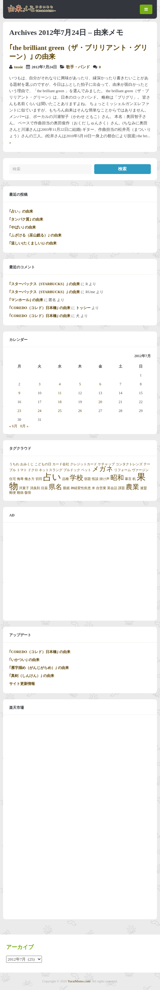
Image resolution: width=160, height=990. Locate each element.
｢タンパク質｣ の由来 (26, 219)
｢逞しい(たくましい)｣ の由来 (33, 243)
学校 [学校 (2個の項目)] (76, 478)
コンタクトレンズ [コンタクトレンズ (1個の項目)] (129, 464)
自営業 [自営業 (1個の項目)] (101, 488)
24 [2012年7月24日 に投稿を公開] (39, 411)
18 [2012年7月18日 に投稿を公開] (59, 402)
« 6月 (13, 426)
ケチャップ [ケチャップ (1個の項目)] (106, 464)
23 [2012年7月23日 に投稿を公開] (19, 411)
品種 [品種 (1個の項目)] (65, 479)
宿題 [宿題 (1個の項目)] (87, 479)
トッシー (83, 308)
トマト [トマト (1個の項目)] (22, 470)
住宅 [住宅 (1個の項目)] (12, 479)
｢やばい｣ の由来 (22, 227)
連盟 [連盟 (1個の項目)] (143, 488)
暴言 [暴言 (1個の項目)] (128, 479)
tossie (18, 67)
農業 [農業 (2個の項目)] (132, 487)
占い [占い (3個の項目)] (52, 477)
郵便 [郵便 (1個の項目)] (12, 492)
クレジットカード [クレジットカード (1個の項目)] (83, 464)
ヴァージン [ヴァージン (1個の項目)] (140, 470)
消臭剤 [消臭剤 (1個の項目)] (35, 488)
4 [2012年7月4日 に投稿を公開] (60, 384)
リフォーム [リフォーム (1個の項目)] (122, 470)
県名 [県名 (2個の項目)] (55, 487)
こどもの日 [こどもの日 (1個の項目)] (43, 464)
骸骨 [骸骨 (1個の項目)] (27, 492)
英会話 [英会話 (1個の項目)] (112, 488)
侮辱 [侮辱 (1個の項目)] (20, 479)
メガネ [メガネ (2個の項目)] (102, 469)
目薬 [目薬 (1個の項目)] (44, 488)
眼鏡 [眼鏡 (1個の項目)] (66, 488)
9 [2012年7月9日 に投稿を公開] (19, 393)
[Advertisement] (80, 571)
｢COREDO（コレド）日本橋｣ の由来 (39, 308)
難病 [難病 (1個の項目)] (20, 492)
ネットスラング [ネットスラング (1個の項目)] (50, 470)
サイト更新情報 (22, 684)
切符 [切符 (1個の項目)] (38, 479)
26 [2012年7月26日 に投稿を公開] (80, 411)
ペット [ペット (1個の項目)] (86, 470)
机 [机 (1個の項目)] (134, 479)
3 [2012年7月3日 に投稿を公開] (39, 384)
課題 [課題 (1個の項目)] (121, 488)
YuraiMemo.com (79, 981)
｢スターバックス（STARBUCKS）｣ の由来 (44, 284)
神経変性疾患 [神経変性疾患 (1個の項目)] (81, 488)
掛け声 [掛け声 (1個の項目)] (104, 479)
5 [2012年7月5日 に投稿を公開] (80, 384)
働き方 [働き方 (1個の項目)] (29, 479)
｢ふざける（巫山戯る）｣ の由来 (35, 235)
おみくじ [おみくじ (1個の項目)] (27, 464)
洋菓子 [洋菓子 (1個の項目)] (24, 488)
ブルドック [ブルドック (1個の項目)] (71, 470)
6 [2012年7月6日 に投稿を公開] (100, 384)
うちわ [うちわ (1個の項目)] (14, 464)
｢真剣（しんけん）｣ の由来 (31, 676)
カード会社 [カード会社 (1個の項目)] (60, 464)
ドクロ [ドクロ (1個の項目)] (33, 470)
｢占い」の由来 (21, 211)
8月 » (24, 426)
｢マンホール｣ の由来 (26, 300)
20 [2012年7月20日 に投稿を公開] (100, 402)
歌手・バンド (78, 67)
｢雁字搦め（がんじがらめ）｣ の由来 (39, 668)
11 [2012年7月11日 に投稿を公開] (60, 393)
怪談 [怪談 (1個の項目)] (95, 479)
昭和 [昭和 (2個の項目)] (117, 478)
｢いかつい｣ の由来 (24, 660)
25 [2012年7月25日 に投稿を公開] (59, 411)
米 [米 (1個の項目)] (93, 488)
